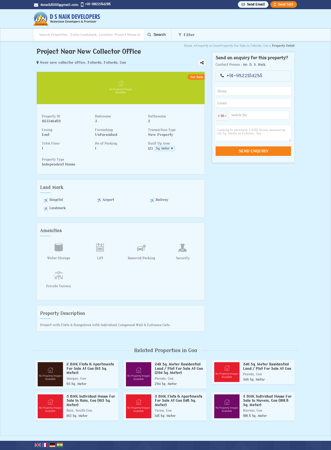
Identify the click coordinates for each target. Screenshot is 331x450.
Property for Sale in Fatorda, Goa (244, 45)
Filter (186, 35)
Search (157, 34)
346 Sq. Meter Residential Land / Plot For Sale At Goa (267, 366)
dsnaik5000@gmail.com (59, 5)
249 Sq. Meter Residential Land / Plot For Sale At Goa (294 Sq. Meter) (179, 368)
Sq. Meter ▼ (164, 148)
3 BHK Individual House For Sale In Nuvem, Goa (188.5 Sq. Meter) (267, 400)
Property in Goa (206, 45)
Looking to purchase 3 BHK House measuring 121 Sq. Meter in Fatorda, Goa (253, 133)
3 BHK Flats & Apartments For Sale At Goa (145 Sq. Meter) (178, 400)
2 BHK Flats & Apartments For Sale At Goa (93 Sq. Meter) (90, 368)
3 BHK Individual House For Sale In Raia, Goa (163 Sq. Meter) (90, 400)
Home (188, 45)
